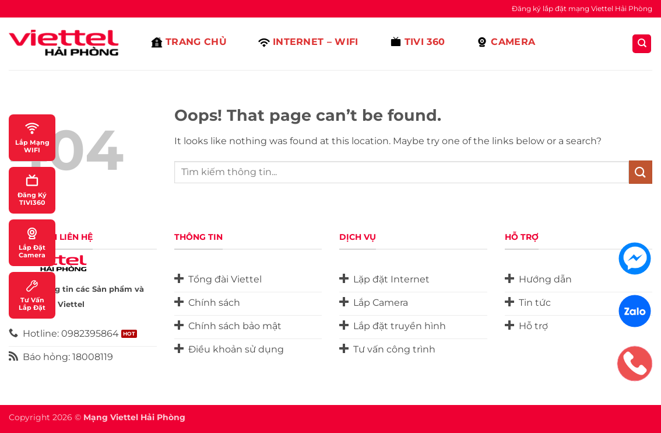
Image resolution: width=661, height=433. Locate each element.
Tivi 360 (417, 42)
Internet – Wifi (308, 42)
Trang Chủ (189, 42)
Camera (505, 42)
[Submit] (640, 171)
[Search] (641, 44)
